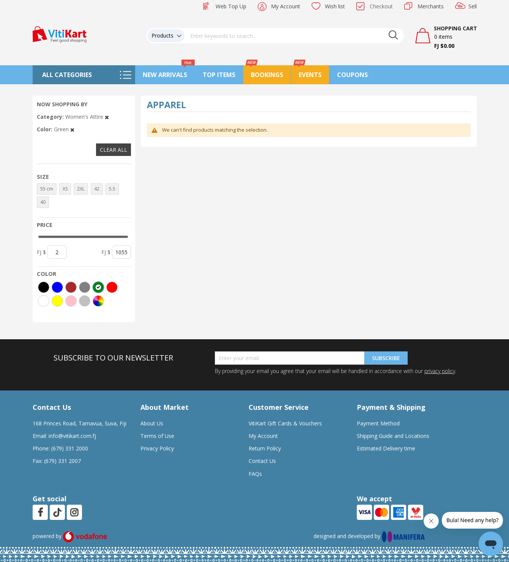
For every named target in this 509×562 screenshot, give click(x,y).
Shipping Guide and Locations (393, 435)
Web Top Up (231, 6)
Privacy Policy (157, 448)
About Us (151, 423)
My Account (285, 6)
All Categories (67, 75)
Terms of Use (157, 435)
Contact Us (262, 460)
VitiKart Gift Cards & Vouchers (285, 423)
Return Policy (265, 448)
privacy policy (439, 371)
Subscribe (386, 358)
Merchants (431, 6)
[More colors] (98, 301)
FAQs (255, 473)
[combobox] (294, 35)
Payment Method (378, 423)
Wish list (335, 6)
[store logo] (60, 33)
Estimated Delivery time (386, 448)
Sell (472, 6)
